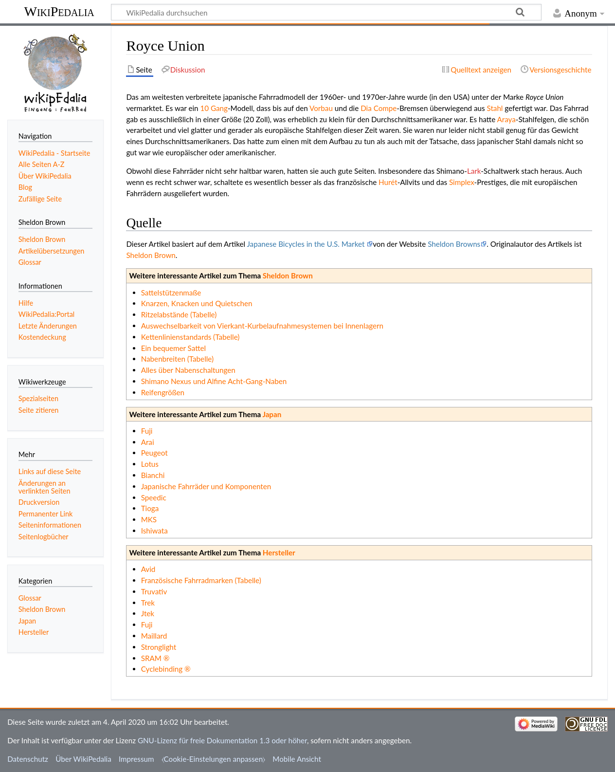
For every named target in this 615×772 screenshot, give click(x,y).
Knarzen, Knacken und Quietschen (197, 303)
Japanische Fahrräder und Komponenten (206, 486)
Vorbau (321, 108)
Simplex (461, 182)
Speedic (153, 497)
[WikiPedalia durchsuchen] (326, 12)
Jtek (147, 613)
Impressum (136, 758)
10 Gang (213, 108)
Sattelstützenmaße (171, 292)
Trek (148, 602)
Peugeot (154, 452)
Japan (271, 414)
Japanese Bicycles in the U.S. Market (307, 243)
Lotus (150, 464)
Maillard (154, 635)
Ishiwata (154, 530)
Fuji (147, 430)
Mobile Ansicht (296, 758)
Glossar (29, 598)
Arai (147, 442)
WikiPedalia (59, 11)
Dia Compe (379, 108)
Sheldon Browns (454, 243)
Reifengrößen (162, 392)
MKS (149, 519)
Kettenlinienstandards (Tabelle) (190, 336)
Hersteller (279, 552)
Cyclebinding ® (166, 668)
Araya (506, 119)
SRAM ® (155, 658)
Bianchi (153, 475)
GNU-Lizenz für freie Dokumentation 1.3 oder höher (222, 740)
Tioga (150, 508)
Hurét (388, 182)
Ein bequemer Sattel (173, 348)
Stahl (495, 108)
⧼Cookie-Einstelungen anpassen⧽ (214, 758)
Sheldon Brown (150, 255)
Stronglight (158, 647)
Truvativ (154, 591)
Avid (148, 569)
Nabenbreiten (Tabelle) (177, 358)
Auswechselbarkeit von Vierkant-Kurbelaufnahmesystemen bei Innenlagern (262, 325)
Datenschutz (27, 758)
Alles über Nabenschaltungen (188, 370)
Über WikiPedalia (83, 758)
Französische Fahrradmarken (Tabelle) (201, 580)
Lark (474, 170)
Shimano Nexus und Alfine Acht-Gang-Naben (214, 381)
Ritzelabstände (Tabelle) (179, 314)
